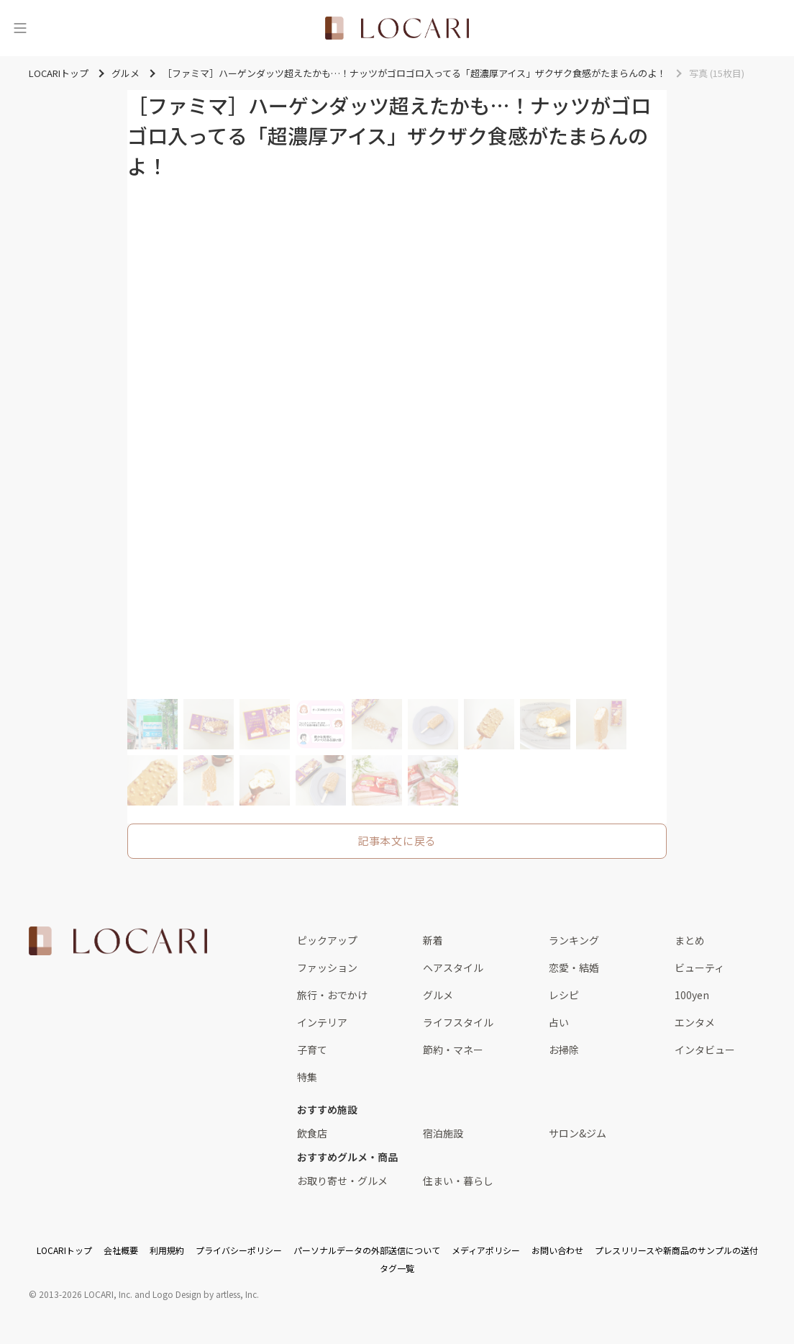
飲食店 (312, 1133)
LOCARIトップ (64, 1250)
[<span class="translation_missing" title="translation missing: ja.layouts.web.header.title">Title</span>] (397, 28)
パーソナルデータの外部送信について (366, 1250)
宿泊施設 (443, 1133)
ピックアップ (327, 940)
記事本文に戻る (397, 840)
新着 (433, 940)
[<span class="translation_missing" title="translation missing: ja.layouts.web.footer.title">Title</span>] (118, 940)
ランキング (574, 940)
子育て (312, 1049)
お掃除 (564, 1049)
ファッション (327, 967)
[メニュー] (20, 28)
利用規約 (167, 1250)
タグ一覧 (397, 1268)
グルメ (438, 995)
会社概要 (121, 1250)
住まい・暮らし (458, 1181)
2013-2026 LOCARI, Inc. (85, 1294)
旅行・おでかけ (332, 995)
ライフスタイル (458, 1022)
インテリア (322, 1022)
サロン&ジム (577, 1133)
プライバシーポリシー (239, 1250)
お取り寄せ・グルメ (342, 1181)
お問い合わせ (557, 1250)
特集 (307, 1077)
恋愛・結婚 (574, 967)
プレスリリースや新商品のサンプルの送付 (676, 1250)
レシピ (564, 995)
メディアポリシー (486, 1250)
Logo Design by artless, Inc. (205, 1294)
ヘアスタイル (453, 967)
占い (559, 1022)
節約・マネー (453, 1049)
